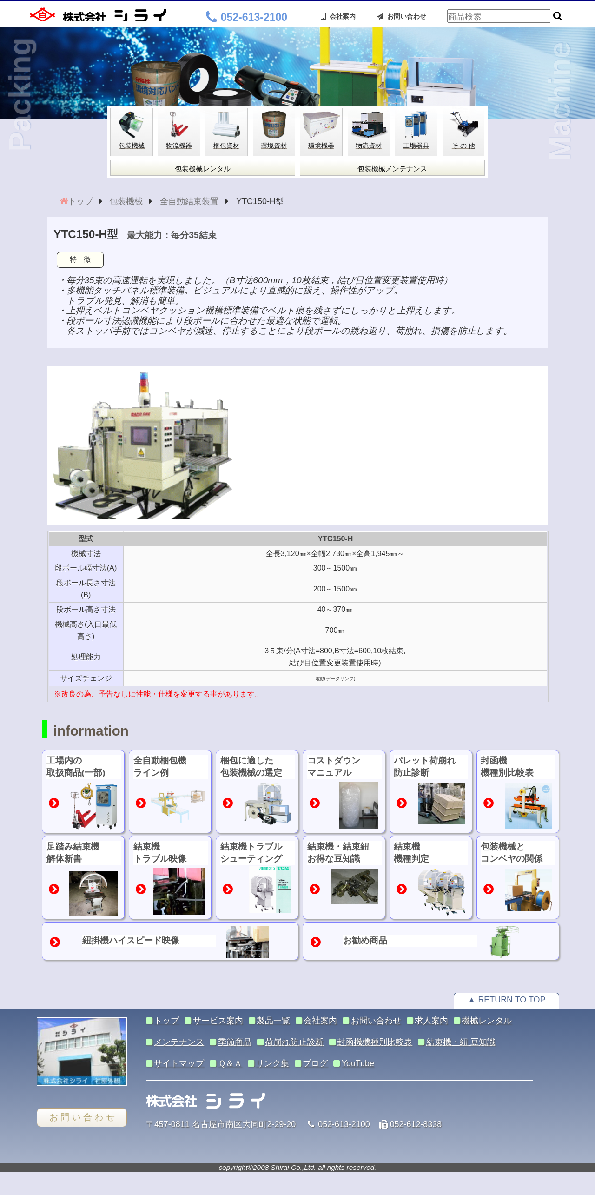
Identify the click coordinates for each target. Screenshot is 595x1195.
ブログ (315, 1063)
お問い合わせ (401, 16)
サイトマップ (179, 1063)
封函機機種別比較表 (374, 1042)
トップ (80, 201)
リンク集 (272, 1063)
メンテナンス (179, 1042)
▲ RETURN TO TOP (507, 999)
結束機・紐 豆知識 (461, 1042)
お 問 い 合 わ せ (82, 1117)
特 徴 (80, 259)
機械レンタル (487, 1020)
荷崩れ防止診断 (294, 1042)
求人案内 (431, 1020)
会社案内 (338, 16)
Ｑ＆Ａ (230, 1063)
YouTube (358, 1063)
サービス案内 (218, 1020)
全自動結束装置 (189, 201)
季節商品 (234, 1042)
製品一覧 (273, 1020)
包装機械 (126, 201)
